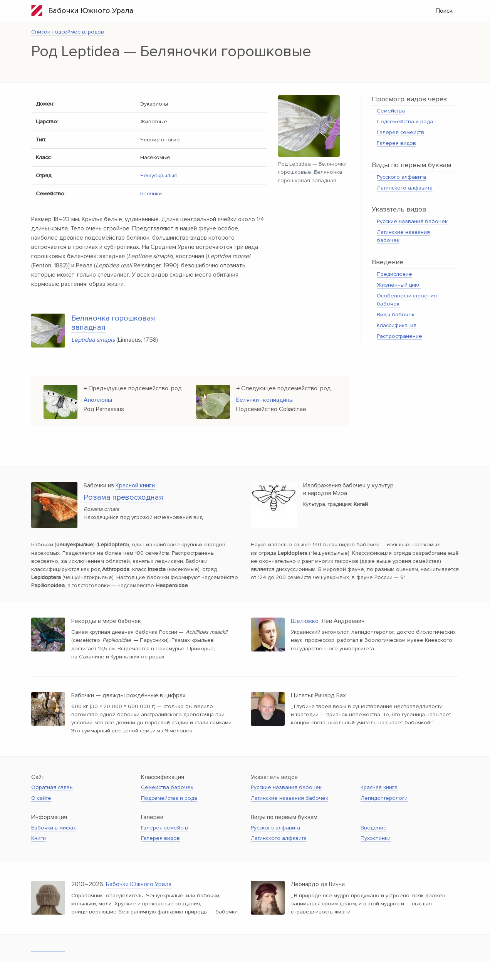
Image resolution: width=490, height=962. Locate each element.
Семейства (391, 110)
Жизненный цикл (399, 285)
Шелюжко (305, 621)
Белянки (151, 193)
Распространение (399, 336)
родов (96, 32)
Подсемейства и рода (405, 121)
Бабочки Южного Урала (82, 10)
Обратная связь (52, 787)
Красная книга (379, 787)
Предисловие (394, 274)
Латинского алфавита (405, 188)
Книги (38, 838)
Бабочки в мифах (53, 827)
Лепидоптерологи (384, 798)
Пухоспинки (376, 838)
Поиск (444, 11)
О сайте (41, 798)
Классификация (396, 325)
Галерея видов (396, 143)
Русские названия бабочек (412, 221)
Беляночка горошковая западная (113, 323)
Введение (374, 827)
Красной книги (135, 485)
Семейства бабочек (167, 787)
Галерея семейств (400, 132)
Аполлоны (98, 400)
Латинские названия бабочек (289, 798)
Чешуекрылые (159, 175)
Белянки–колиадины (265, 400)
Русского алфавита (401, 177)
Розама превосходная (123, 497)
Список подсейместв (58, 32)
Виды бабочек (395, 314)
